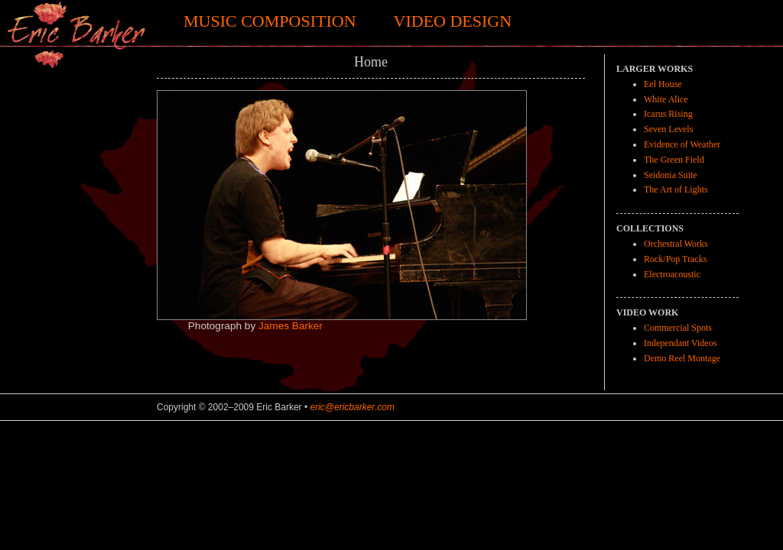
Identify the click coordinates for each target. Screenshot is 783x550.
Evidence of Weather (682, 144)
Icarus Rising (668, 113)
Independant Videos (680, 343)
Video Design (453, 21)
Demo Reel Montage (682, 358)
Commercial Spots (678, 327)
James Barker (290, 326)
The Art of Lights (676, 189)
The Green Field (674, 159)
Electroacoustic (672, 274)
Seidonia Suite (670, 175)
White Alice (666, 99)
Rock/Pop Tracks (675, 259)
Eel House (663, 84)
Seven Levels (668, 129)
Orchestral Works (676, 243)
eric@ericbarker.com (352, 407)
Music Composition (270, 21)
